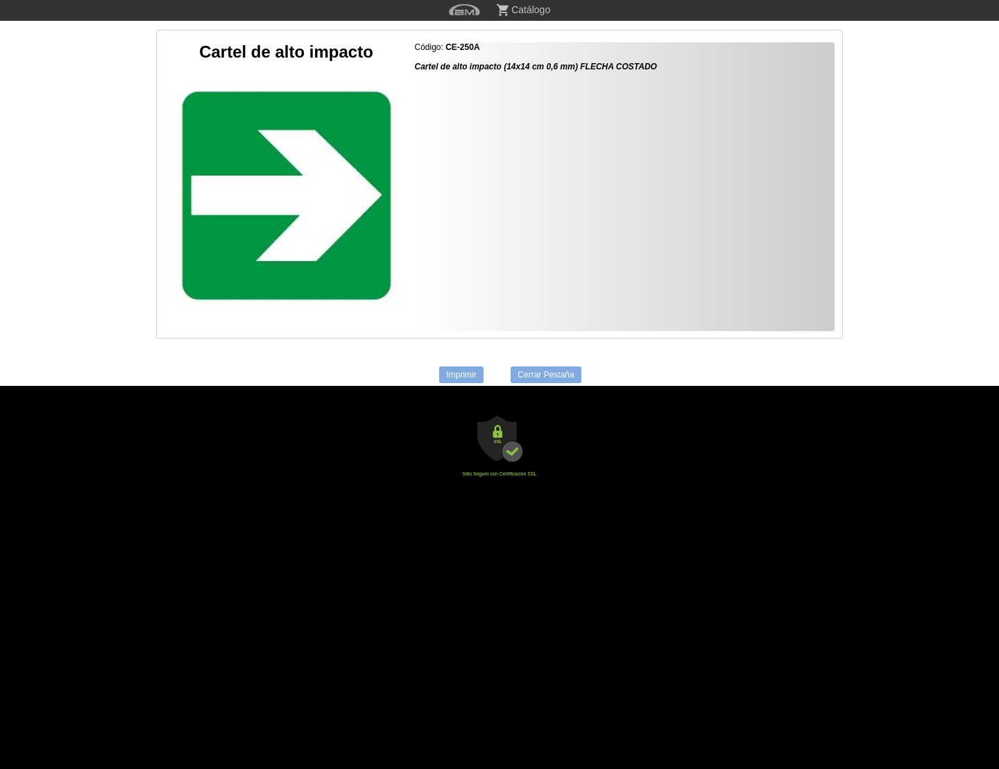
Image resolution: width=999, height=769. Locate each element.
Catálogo (523, 10)
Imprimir (461, 375)
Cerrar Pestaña (546, 375)
